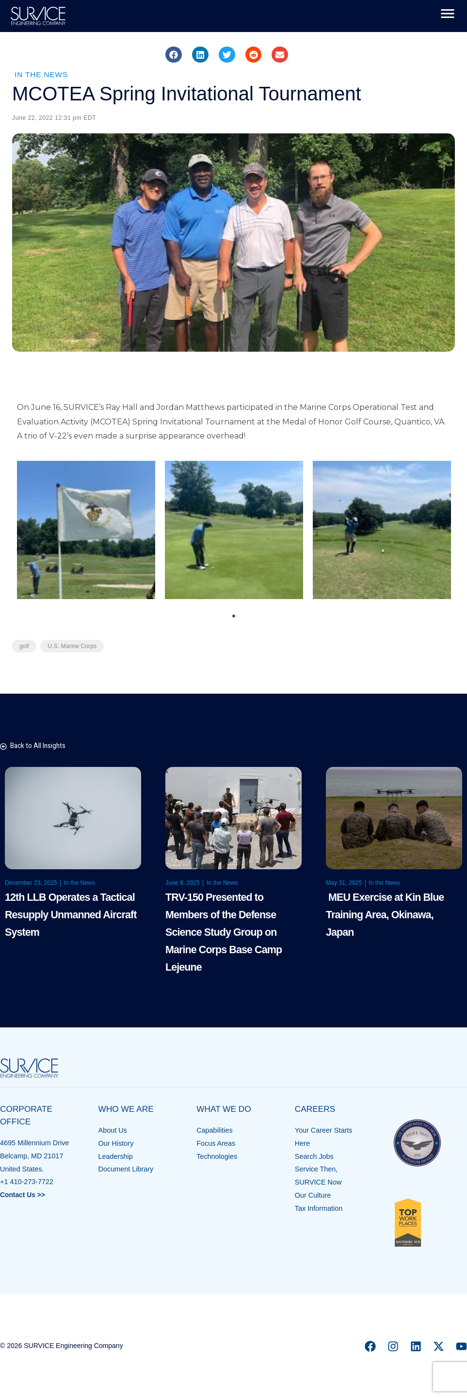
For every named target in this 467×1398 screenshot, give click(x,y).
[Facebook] (370, 1346)
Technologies (216, 1157)
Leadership (115, 1157)
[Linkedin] (415, 1346)
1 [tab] (234, 616)
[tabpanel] (86, 530)
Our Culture (313, 1196)
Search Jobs (314, 1157)
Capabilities (214, 1131)
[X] (438, 1346)
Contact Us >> (23, 1195)
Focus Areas (215, 1144)
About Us (112, 1131)
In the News (42, 74)
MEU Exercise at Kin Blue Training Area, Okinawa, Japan (388, 915)
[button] (173, 55)
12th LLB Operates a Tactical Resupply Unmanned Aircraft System (73, 915)
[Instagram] (393, 1346)
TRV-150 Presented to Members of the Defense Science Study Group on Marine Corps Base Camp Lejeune (226, 933)
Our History (116, 1144)
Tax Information (318, 1209)
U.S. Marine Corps (73, 646)
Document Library (126, 1169)
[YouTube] (461, 1346)
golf (24, 646)
